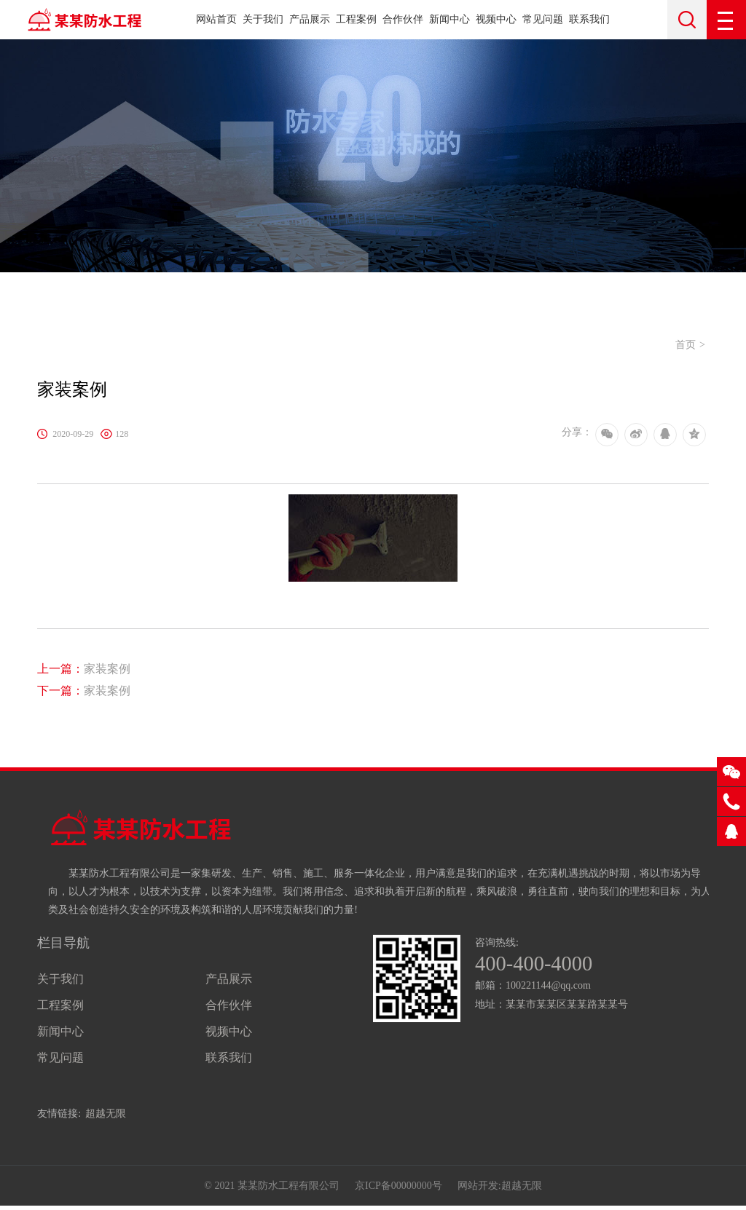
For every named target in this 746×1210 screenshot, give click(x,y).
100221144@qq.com (548, 986)
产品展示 (309, 19)
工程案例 (356, 19)
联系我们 (589, 19)
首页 (685, 344)
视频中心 (496, 19)
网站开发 (478, 1187)
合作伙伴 (402, 19)
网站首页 (216, 19)
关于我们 (263, 19)
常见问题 (542, 19)
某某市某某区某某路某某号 (567, 1005)
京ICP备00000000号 (398, 1187)
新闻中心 (449, 19)
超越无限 (105, 1113)
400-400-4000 (537, 965)
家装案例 (83, 669)
